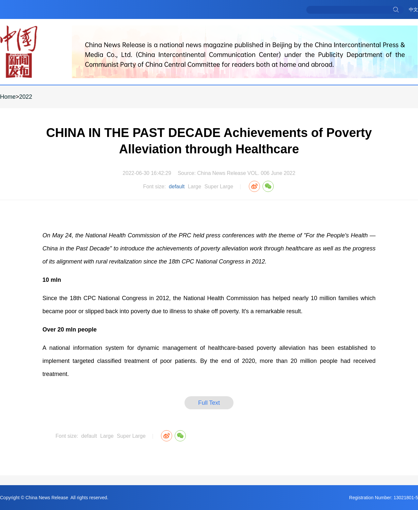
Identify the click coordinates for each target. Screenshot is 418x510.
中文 (413, 9)
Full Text (209, 403)
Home (8, 97)
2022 (25, 97)
